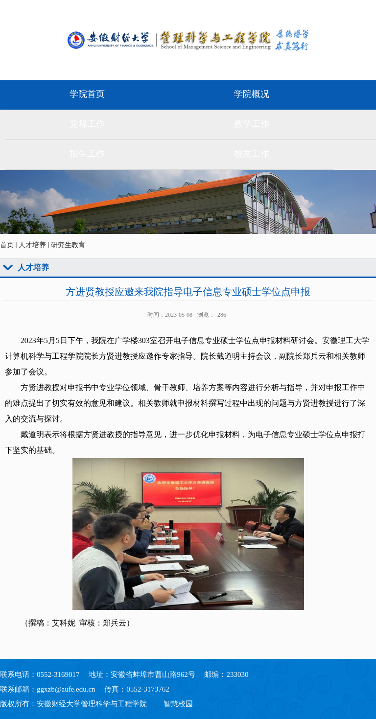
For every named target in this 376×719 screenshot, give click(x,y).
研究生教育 (68, 245)
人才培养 (32, 245)
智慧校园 (178, 704)
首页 (7, 245)
